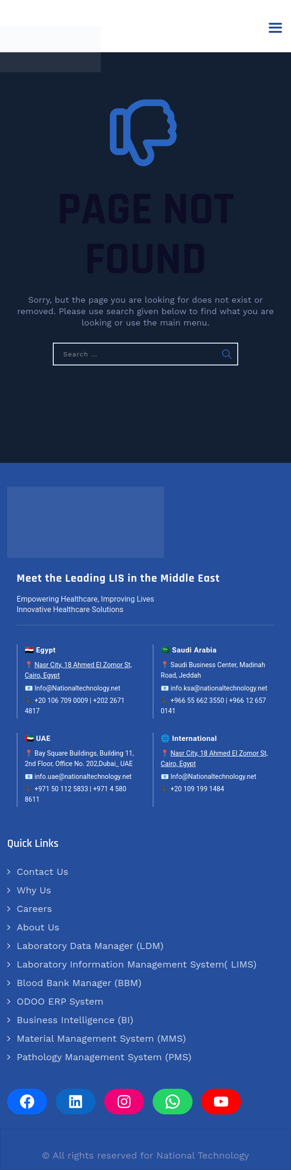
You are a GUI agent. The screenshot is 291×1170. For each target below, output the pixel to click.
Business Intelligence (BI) (75, 1020)
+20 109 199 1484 (197, 789)
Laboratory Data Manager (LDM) (90, 945)
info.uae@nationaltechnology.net (82, 776)
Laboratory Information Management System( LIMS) (137, 964)
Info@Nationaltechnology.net (77, 688)
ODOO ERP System (60, 1001)
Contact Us (42, 871)
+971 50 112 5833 (61, 789)
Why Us (34, 890)
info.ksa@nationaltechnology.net (218, 688)
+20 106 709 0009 (61, 700)
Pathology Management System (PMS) (104, 1057)
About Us (38, 927)
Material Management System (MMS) (101, 1038)
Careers (34, 908)
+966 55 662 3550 (197, 700)
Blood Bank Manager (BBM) (79, 982)
